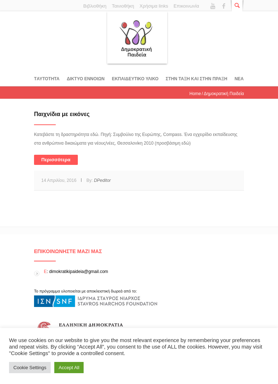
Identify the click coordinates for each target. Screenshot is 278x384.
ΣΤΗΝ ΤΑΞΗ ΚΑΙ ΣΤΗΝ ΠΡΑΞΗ (196, 78)
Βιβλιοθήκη (94, 6)
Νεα (239, 78)
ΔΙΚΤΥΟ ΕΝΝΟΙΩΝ (85, 78)
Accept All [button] (69, 367)
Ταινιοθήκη (123, 6)
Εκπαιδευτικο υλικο (135, 78)
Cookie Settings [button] (29, 367)
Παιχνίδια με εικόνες (62, 114)
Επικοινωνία (186, 6)
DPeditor (102, 180)
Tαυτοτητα (46, 78)
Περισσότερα (56, 159)
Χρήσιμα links (154, 6)
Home (195, 93)
